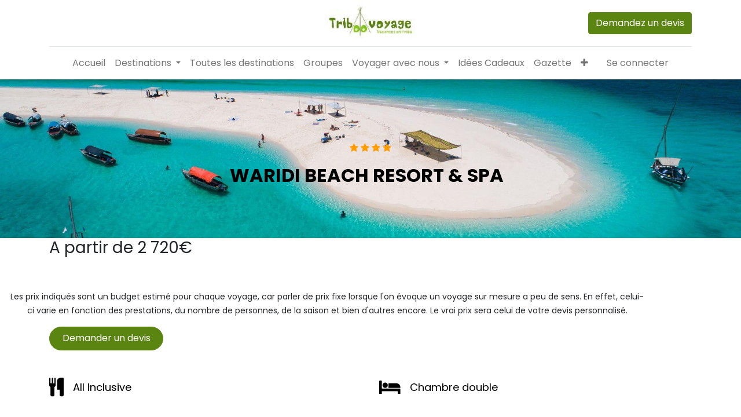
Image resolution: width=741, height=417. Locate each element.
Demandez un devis (640, 23)
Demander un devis (107, 338)
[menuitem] (89, 63)
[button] (584, 63)
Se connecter (638, 63)
